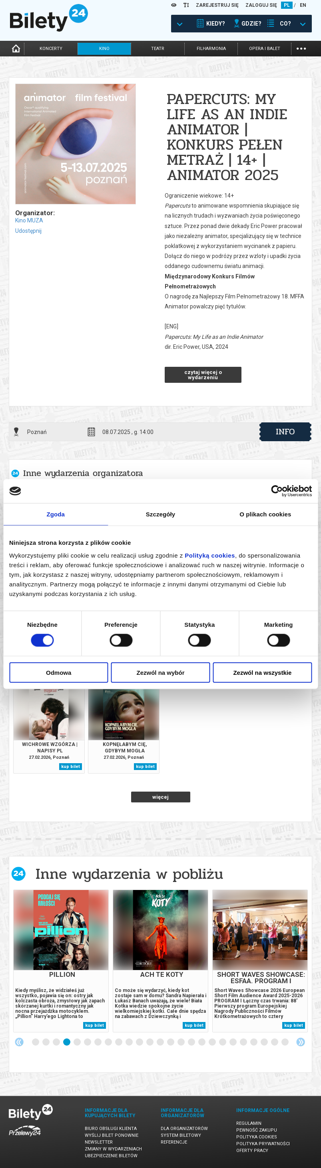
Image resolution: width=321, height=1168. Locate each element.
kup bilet (70, 766)
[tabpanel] (61, 961)
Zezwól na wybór (161, 672)
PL (287, 5)
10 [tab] (130, 1042)
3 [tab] (57, 1042)
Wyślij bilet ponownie (111, 1135)
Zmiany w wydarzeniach (113, 1149)
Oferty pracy (252, 1150)
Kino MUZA (29, 220)
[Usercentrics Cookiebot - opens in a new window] (277, 491)
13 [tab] (161, 1042)
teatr (157, 48)
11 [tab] (140, 1042)
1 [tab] (36, 1042)
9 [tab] (119, 1042)
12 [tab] (150, 1042)
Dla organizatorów (184, 1128)
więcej (160, 797)
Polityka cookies (256, 1137)
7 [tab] (98, 1042)
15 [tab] (181, 1042)
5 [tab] (78, 1042)
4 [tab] (67, 1042)
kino (104, 48)
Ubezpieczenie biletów (111, 1155)
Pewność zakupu (256, 1130)
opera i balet (264, 48)
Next (300, 1042)
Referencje (174, 1142)
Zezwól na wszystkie (262, 672)
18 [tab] (213, 1042)
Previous (19, 1042)
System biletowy (181, 1135)
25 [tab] (285, 1042)
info (285, 431)
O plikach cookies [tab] (265, 514)
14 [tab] (171, 1042)
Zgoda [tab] (55, 514)
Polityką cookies (210, 555)
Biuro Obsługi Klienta (111, 1128)
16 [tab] (192, 1042)
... (301, 48)
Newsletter (99, 1142)
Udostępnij (28, 231)
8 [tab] (109, 1042)
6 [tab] (88, 1042)
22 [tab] (254, 1042)
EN (303, 5)
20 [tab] (233, 1042)
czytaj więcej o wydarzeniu (203, 374)
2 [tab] (46, 1042)
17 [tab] (202, 1042)
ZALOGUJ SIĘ (261, 5)
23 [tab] (265, 1042)
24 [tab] (275, 1042)
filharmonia (211, 48)
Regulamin (248, 1123)
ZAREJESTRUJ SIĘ (217, 5)
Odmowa (58, 672)
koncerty (51, 48)
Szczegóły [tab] (160, 514)
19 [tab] (223, 1042)
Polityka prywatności (263, 1143)
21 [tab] (244, 1042)
